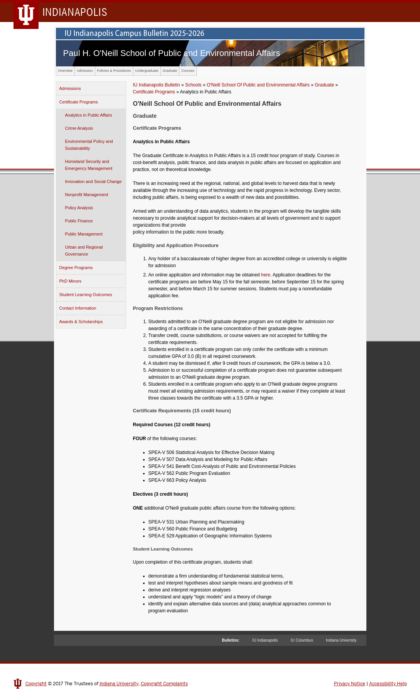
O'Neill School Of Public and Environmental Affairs (258, 85)
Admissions (70, 88)
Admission (85, 71)
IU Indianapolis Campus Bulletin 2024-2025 (210, 33)
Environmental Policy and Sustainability (89, 145)
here (265, 275)
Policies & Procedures (114, 71)
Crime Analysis (79, 128)
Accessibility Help (388, 684)
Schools (193, 85)
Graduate (170, 71)
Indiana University (341, 640)
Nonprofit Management (86, 194)
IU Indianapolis (265, 640)
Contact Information (77, 308)
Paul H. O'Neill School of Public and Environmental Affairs (171, 53)
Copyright (36, 684)
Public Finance (79, 221)
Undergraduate (147, 71)
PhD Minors (70, 281)
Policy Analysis (79, 207)
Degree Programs (76, 267)
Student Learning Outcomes (85, 294)
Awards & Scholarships (81, 321)
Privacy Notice (349, 684)
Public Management (84, 234)
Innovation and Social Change (93, 181)
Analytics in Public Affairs (88, 115)
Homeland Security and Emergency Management (89, 165)
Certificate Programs (78, 102)
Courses (187, 71)
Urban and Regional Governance (84, 250)
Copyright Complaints (164, 684)
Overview (65, 71)
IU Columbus (302, 640)
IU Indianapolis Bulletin (156, 85)
